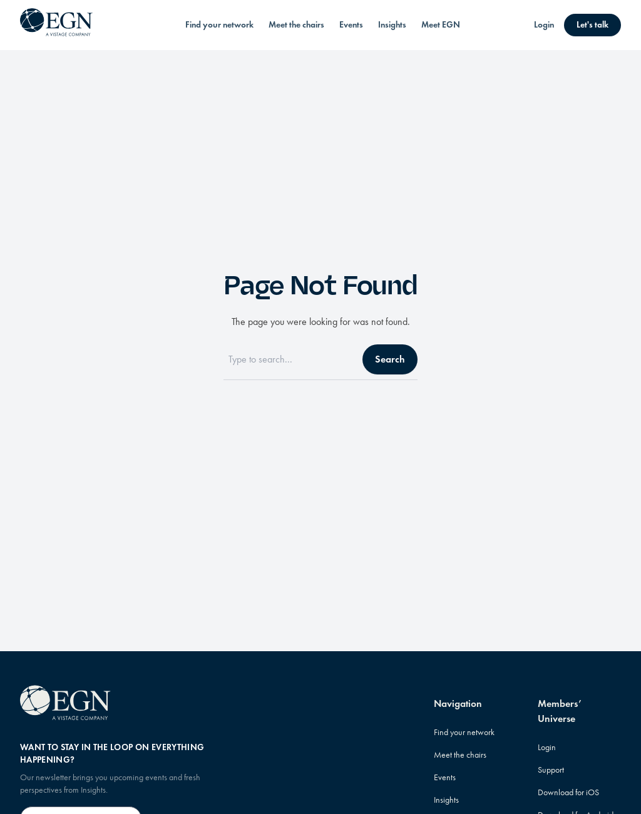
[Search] (289, 359)
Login (544, 24)
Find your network (219, 24)
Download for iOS (568, 792)
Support (551, 770)
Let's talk (592, 24)
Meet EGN (440, 24)
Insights (392, 24)
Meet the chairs (296, 24)
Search (390, 359)
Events (351, 24)
